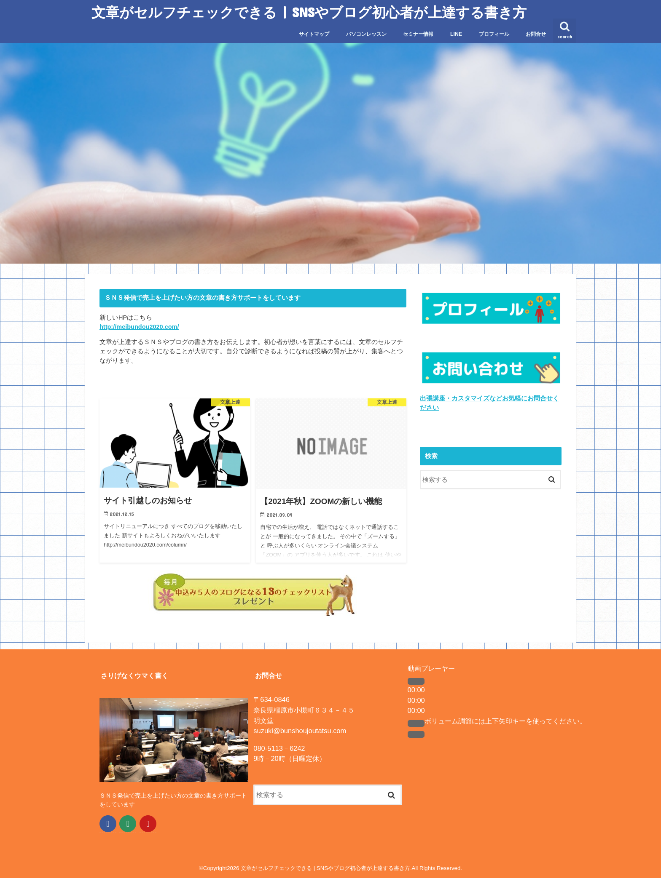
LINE (456, 34)
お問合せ (536, 34)
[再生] (416, 681)
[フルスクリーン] (416, 734)
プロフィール (494, 34)
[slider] (505, 721)
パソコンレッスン (366, 34)
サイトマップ (314, 34)
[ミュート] (416, 723)
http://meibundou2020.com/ (139, 326)
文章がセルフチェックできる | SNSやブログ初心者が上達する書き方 (309, 12)
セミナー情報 (418, 34)
